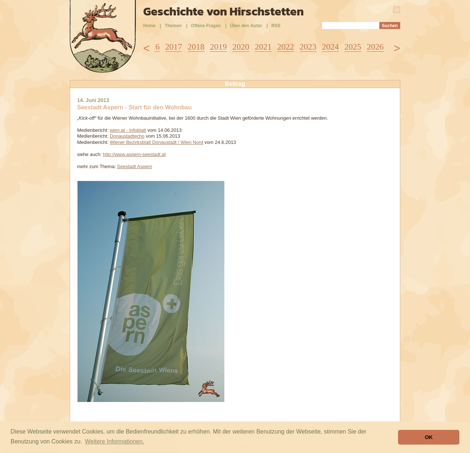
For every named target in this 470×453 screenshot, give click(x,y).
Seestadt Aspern (134, 166)
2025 (352, 46)
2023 (308, 46)
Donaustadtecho (127, 136)
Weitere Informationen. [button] (114, 441)
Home (149, 25)
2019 (218, 46)
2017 (173, 46)
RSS (276, 25)
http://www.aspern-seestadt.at (134, 154)
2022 (285, 46)
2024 (330, 46)
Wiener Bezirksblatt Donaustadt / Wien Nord (156, 142)
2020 (240, 46)
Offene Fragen (206, 25)
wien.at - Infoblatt (128, 130)
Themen (173, 25)
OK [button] (429, 437)
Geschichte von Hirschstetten (223, 11)
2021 (263, 46)
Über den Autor (246, 25)
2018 (196, 46)
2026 (375, 46)
